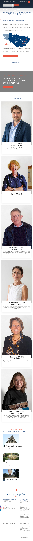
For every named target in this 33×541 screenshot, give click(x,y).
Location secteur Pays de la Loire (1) (9, 523)
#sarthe (11, 445)
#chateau (11, 462)
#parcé (14, 445)
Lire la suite (8, 448)
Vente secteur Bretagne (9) (24, 509)
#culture (17, 462)
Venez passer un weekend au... (14, 446)
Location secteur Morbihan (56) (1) (8, 524)
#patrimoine (8, 445)
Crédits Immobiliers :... (12, 479)
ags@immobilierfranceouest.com (9, 508)
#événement (18, 445)
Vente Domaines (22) (23, 510)
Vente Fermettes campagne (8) (25, 516)
